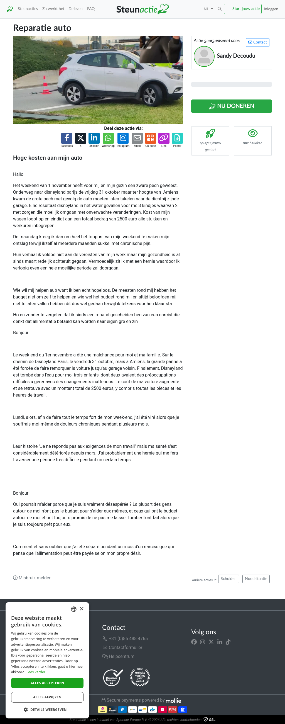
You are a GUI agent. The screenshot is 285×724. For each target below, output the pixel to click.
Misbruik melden (32, 577)
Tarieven (76, 9)
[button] (219, 9)
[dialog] (47, 660)
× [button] (81, 609)
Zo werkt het (53, 9)
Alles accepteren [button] (47, 683)
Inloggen (271, 9)
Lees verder (36, 672)
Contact (257, 42)
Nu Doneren (231, 106)
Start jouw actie (246, 9)
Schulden (229, 579)
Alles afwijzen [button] (47, 697)
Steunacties (28, 9)
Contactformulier (122, 647)
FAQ (91, 9)
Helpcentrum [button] (118, 656)
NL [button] (207, 9)
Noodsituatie (256, 579)
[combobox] (74, 609)
